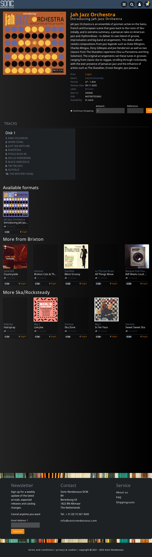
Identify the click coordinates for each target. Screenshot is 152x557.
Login (88, 74)
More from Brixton (23, 239)
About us (122, 492)
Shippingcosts (125, 502)
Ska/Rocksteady (94, 78)
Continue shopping (81, 110)
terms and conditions (41, 549)
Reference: (132, 106)
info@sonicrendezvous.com (79, 520)
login (24, 231)
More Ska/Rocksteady (26, 292)
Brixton (89, 88)
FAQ (118, 497)
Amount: (100, 106)
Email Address (19, 520)
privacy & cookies (66, 549)
